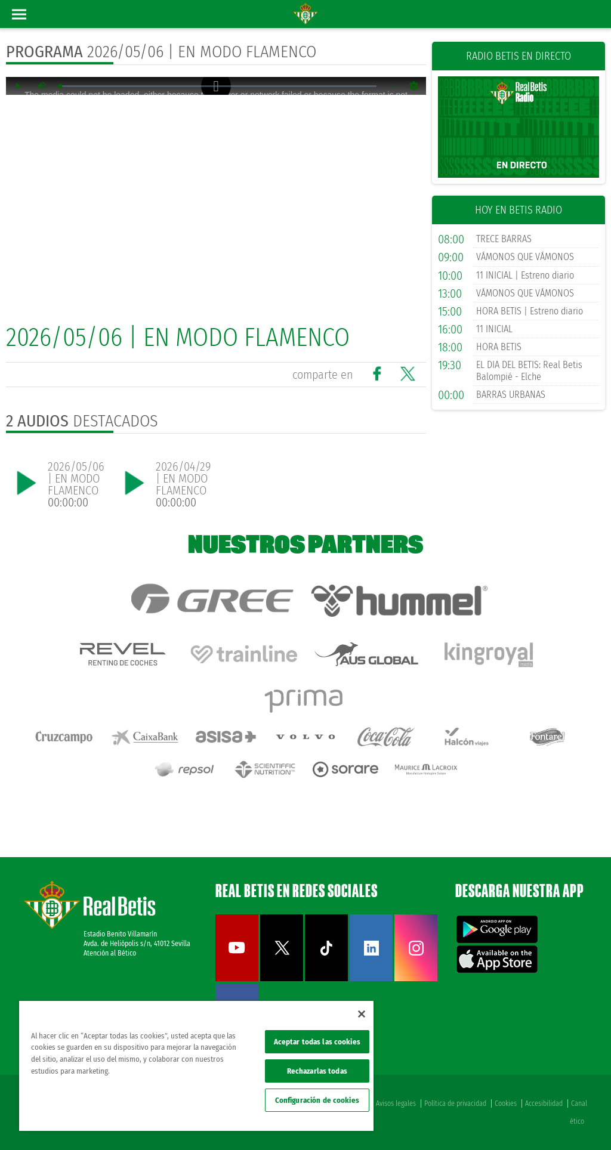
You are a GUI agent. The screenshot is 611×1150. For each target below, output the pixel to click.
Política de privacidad (455, 1103)
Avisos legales (396, 1103)
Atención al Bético (110, 953)
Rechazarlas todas (317, 1070)
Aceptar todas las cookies (317, 1041)
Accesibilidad (544, 1103)
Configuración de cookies (317, 1100)
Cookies (506, 1103)
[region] (196, 1066)
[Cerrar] (361, 1014)
